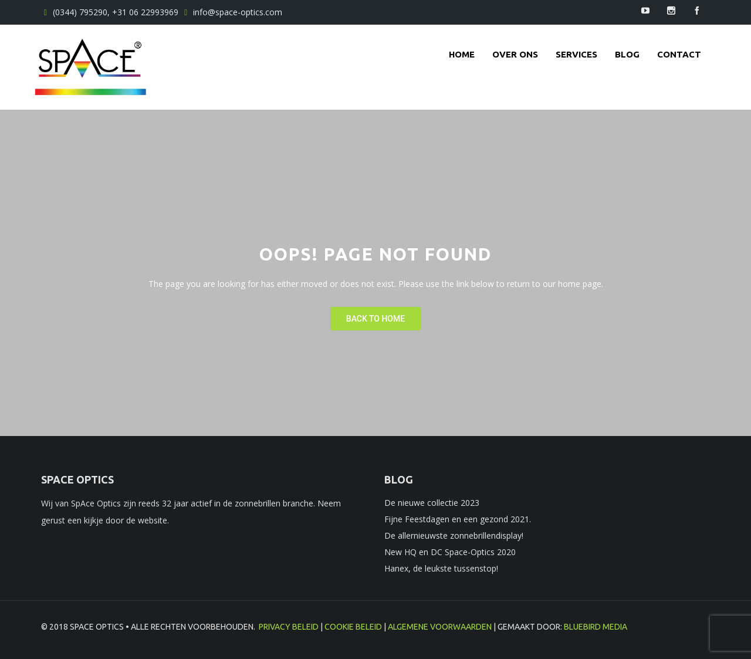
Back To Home (375, 318)
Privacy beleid (289, 626)
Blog (627, 54)
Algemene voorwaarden (440, 626)
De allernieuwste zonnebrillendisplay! (453, 535)
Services (576, 54)
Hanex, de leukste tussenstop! (441, 568)
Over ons (515, 54)
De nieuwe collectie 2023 (431, 502)
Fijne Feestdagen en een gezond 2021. (457, 519)
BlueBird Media (595, 626)
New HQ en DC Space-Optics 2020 (450, 551)
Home (462, 54)
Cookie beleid (353, 626)
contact (679, 54)
